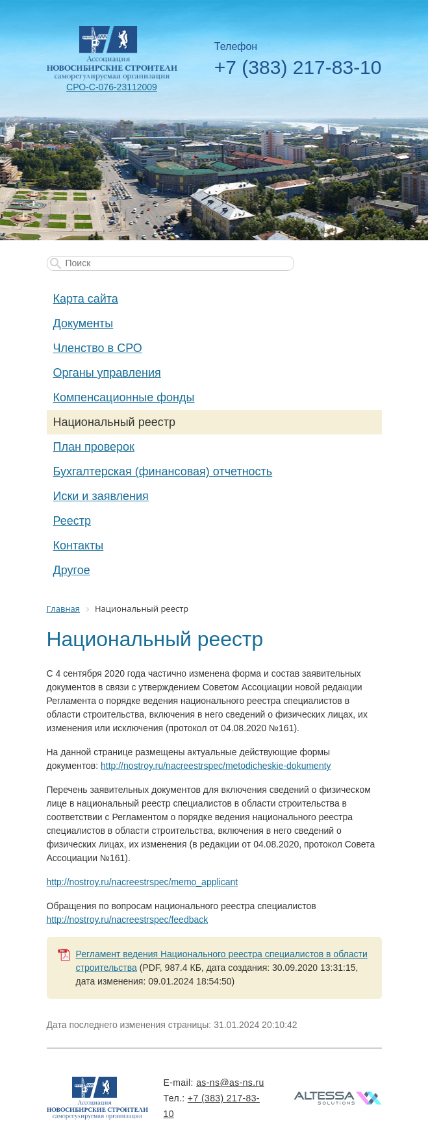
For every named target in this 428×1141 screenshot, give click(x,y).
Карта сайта (85, 298)
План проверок (93, 446)
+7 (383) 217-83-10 (298, 67)
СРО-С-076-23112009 (111, 87)
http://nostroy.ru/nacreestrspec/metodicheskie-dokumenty (216, 765)
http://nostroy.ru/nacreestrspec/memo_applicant (142, 882)
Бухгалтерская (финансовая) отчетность (163, 471)
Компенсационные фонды (124, 397)
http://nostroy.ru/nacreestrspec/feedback (127, 919)
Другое (71, 570)
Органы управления (107, 372)
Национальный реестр (114, 422)
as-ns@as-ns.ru (230, 1082)
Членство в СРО (97, 348)
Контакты (78, 545)
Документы (83, 323)
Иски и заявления (101, 496)
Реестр (72, 520)
